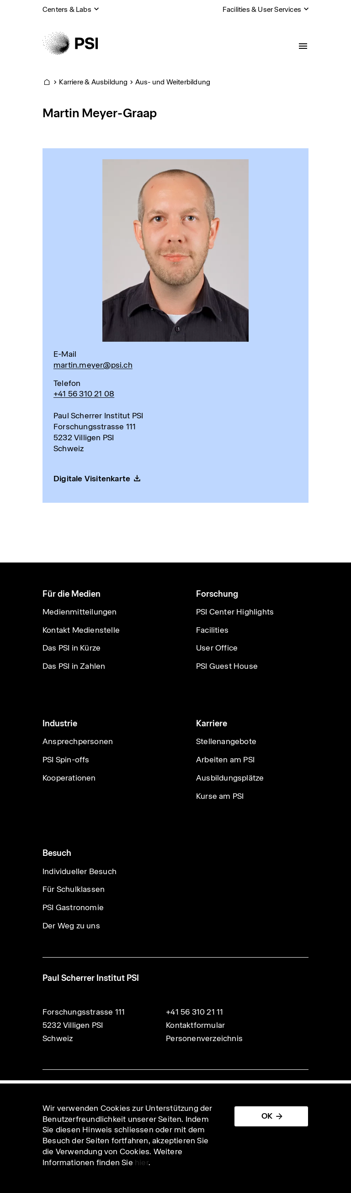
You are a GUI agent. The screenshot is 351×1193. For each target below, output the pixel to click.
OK (266, 1115)
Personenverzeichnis (204, 1038)
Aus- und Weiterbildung (172, 82)
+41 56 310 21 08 (83, 393)
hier (142, 1162)
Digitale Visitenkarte (91, 478)
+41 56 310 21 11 (194, 1011)
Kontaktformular (195, 1025)
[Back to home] (70, 43)
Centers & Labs (67, 9)
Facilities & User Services (262, 9)
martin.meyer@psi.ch (93, 365)
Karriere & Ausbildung (93, 82)
